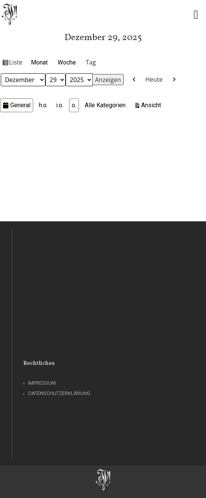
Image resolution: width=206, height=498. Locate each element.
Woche (67, 62)
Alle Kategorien (105, 105)
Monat (39, 62)
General (17, 105)
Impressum (42, 383)
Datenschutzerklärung (59, 393)
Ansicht (152, 104)
